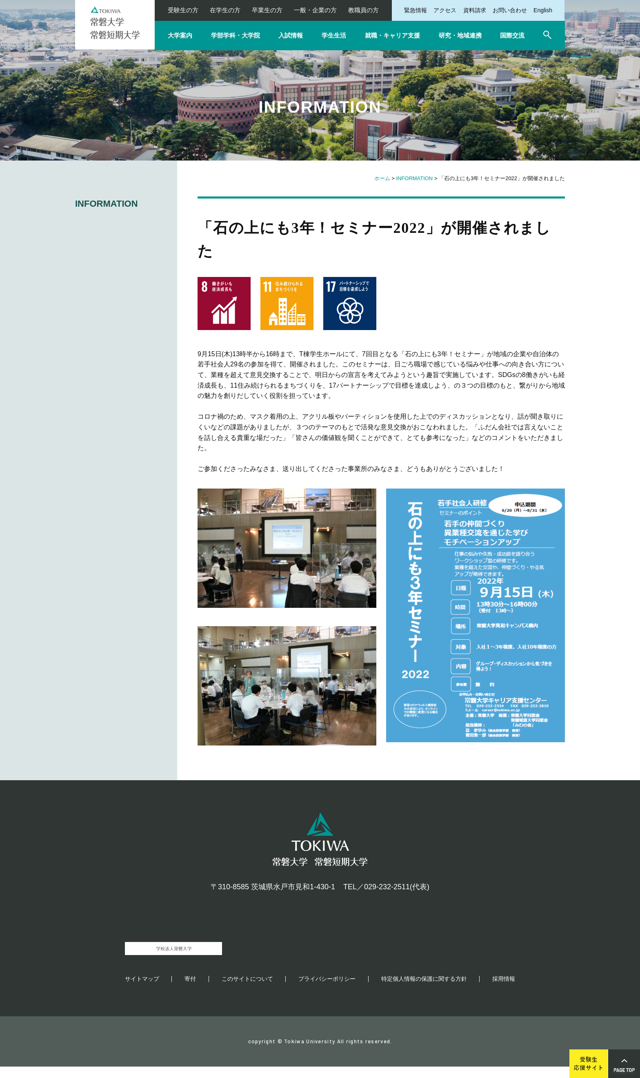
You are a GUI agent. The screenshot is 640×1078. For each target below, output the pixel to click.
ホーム (382, 178)
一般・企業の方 (315, 10)
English (542, 10)
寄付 (190, 990)
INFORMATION (414, 178)
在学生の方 (225, 10)
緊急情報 (415, 10)
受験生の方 (183, 10)
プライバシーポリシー (327, 990)
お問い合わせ (510, 10)
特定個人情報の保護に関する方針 (424, 990)
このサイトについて (247, 990)
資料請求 (474, 10)
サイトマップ (142, 990)
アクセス (444, 10)
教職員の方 (363, 10)
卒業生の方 (267, 10)
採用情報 (503, 990)
